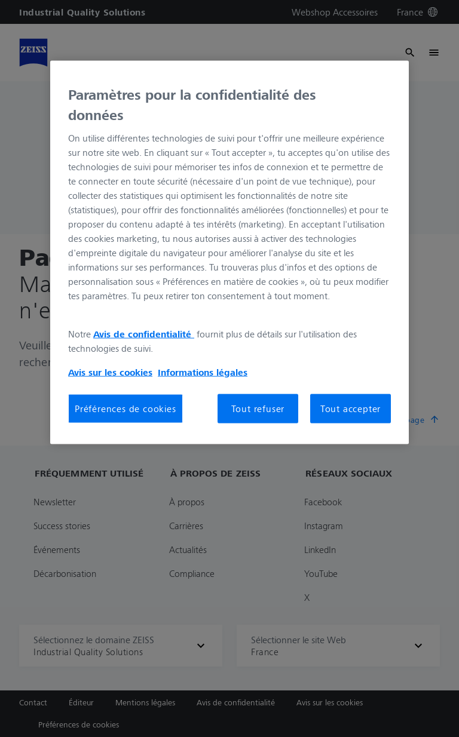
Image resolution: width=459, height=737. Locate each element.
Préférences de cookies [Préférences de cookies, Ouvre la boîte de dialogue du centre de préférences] (125, 408)
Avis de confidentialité (143, 333)
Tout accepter (350, 408)
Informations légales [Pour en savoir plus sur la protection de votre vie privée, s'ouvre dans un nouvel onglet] (202, 372)
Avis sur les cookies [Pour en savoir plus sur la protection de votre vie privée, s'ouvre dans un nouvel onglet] (110, 372)
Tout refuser (258, 408)
